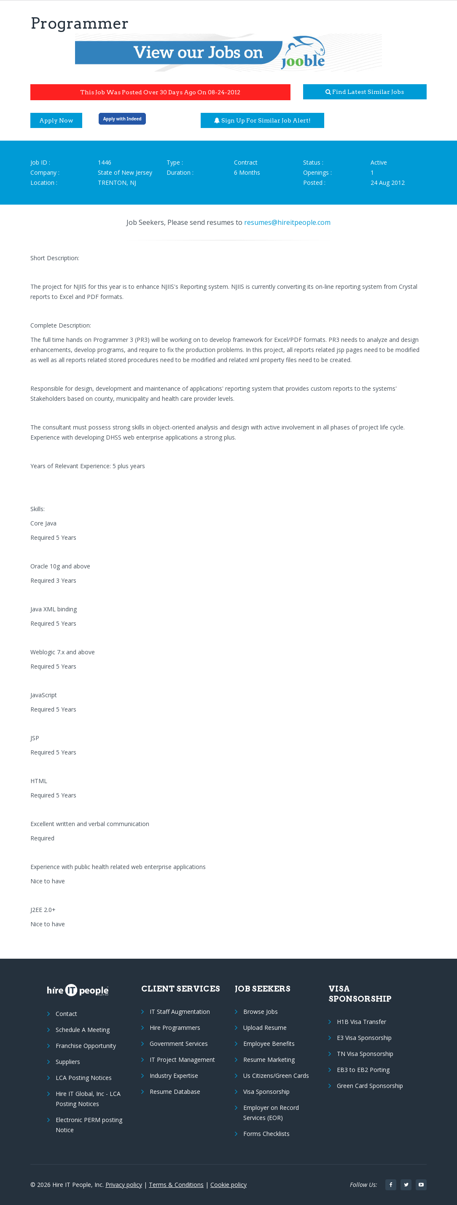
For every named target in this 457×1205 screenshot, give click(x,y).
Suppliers (68, 1062)
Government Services (179, 1044)
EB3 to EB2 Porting (363, 1070)
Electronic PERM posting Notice (89, 1125)
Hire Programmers (175, 1028)
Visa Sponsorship (266, 1092)
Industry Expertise (174, 1076)
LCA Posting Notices (84, 1078)
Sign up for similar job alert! (262, 120)
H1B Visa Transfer (361, 1022)
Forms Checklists (266, 1134)
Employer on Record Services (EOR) (271, 1113)
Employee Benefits (269, 1044)
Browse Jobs (260, 1012)
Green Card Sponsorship (370, 1086)
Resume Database (175, 1092)
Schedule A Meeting (83, 1030)
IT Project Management (182, 1060)
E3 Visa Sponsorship (364, 1038)
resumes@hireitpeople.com (287, 222)
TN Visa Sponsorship (365, 1054)
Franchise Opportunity (86, 1046)
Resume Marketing (269, 1060)
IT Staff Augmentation (180, 1012)
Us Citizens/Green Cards (276, 1076)
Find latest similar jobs (364, 91)
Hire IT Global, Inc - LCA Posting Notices (88, 1099)
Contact (66, 1014)
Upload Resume (265, 1028)
